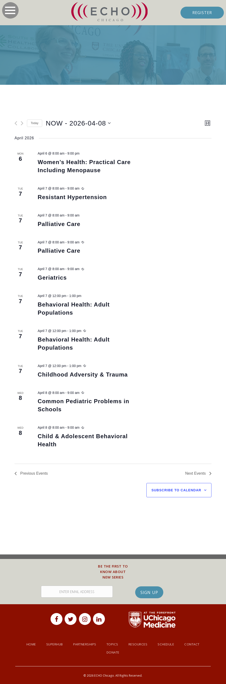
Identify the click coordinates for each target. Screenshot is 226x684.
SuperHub (50, 645)
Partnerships (83, 645)
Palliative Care (59, 224)
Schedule (169, 645)
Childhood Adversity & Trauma (83, 374)
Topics (113, 645)
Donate (113, 653)
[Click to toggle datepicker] (78, 123)
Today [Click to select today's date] (34, 123)
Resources (140, 645)
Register (202, 12)
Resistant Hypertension (72, 197)
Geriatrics (52, 277)
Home (25, 645)
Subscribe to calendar (176, 490)
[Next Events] (22, 123)
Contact (197, 645)
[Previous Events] (16, 123)
